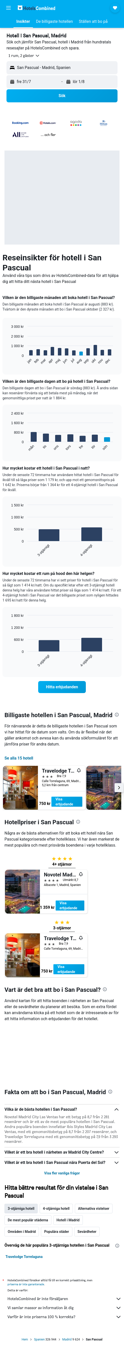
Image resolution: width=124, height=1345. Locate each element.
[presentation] (117, 714)
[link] (62, 687)
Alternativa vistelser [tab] (93, 1209)
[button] (8, 7)
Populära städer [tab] (56, 1232)
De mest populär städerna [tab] (28, 1220)
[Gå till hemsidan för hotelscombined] (36, 7)
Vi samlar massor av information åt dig (64, 1308)
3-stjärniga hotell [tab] (21, 1209)
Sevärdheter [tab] (87, 1232)
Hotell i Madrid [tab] (68, 1220)
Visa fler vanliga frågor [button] (62, 1173)
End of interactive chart (8, 447)
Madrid (67, 1339)
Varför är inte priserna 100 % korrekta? (64, 1317)
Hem (25, 1339)
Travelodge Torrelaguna (24, 1257)
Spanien (39, 1339)
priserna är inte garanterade (25, 1284)
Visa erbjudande (64, 801)
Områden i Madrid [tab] (22, 1232)
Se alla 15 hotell (18, 758)
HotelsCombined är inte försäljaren (64, 1299)
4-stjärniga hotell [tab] (56, 1209)
